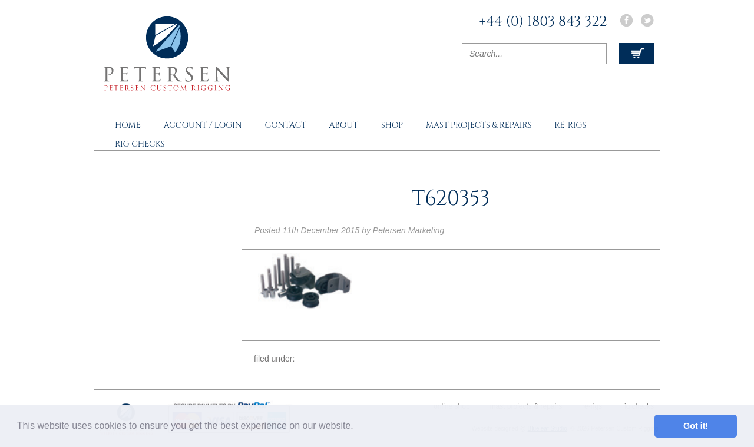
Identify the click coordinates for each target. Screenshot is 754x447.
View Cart (636, 53)
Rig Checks (140, 144)
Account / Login (203, 125)
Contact (285, 125)
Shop (392, 125)
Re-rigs (570, 125)
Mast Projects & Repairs (478, 125)
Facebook (626, 20)
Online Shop (451, 406)
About (343, 125)
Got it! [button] (695, 426)
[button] (357, 427)
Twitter (647, 20)
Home (128, 125)
